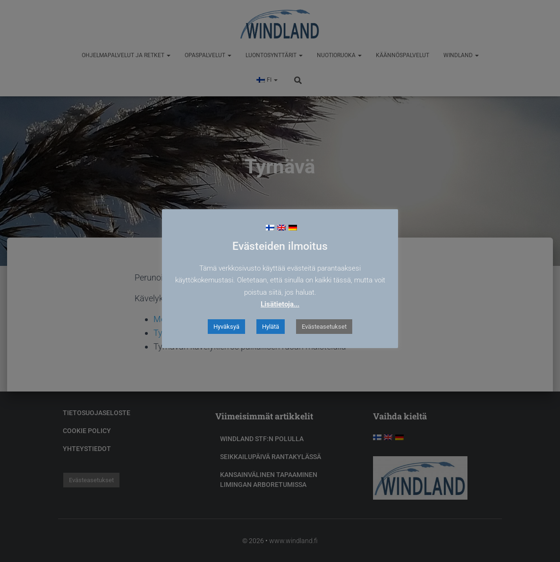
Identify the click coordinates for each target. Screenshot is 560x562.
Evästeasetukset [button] (324, 326)
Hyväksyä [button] (226, 326)
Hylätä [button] (270, 326)
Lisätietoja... (280, 304)
